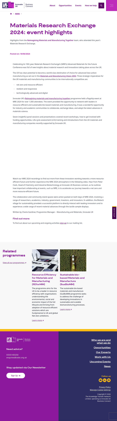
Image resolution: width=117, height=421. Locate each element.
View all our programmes (14, 262)
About (52, 5)
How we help (91, 5)
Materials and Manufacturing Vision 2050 (58, 76)
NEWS (17, 14)
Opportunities (65, 5)
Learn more (38, 320)
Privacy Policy (105, 387)
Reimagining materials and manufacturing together (47, 98)
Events (78, 5)
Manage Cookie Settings (100, 390)
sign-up (63, 223)
